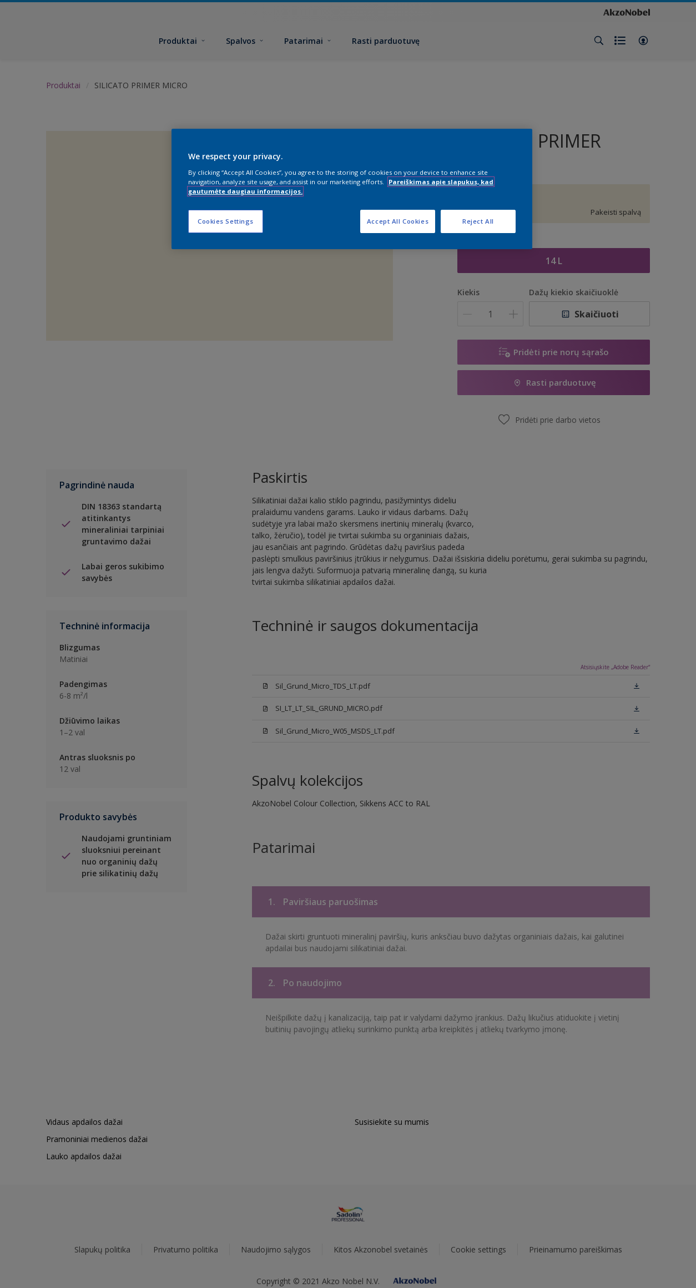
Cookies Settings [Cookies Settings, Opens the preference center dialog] (226, 221)
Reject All (478, 221)
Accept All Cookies (397, 221)
